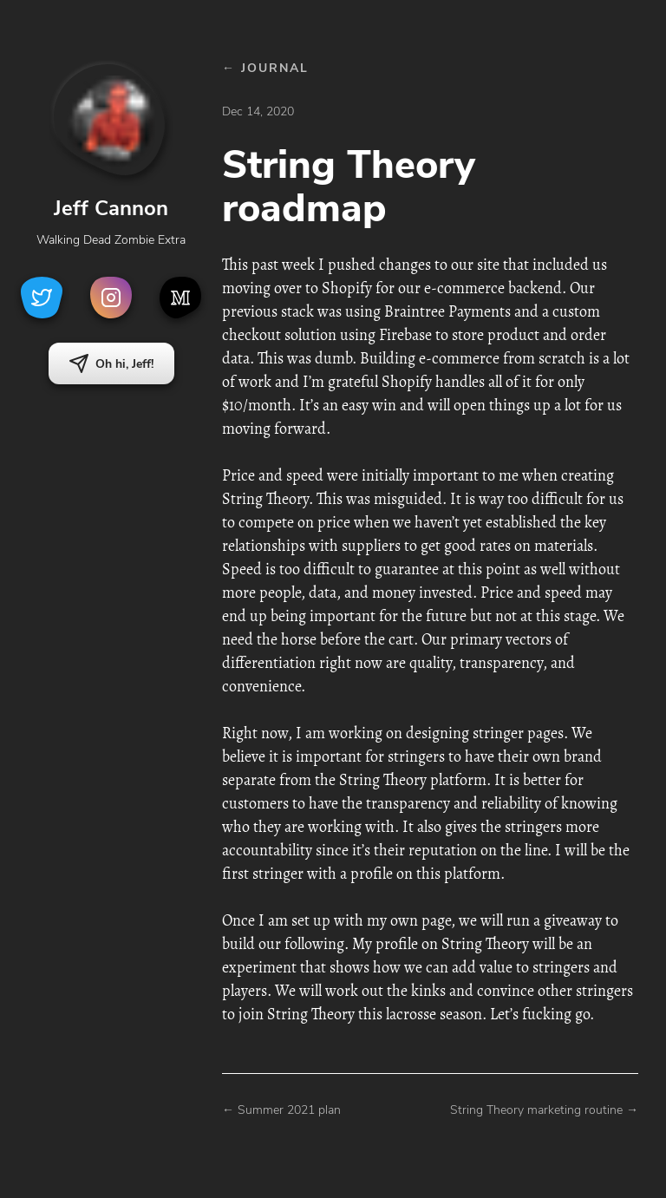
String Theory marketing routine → (544, 1110)
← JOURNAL (265, 68)
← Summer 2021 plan (281, 1110)
